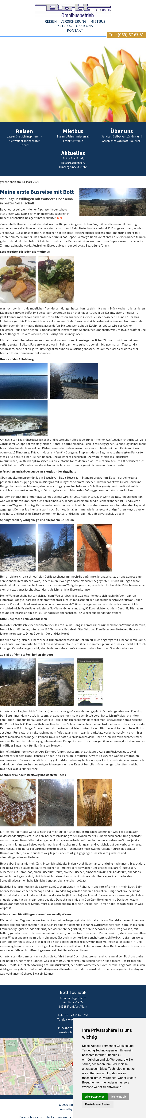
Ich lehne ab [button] (118, 1096)
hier (59, 209)
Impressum (62, 1108)
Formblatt (45, 1108)
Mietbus (68, 21)
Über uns (106, 21)
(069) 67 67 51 (131, 35)
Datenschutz (27, 1108)
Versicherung (44, 21)
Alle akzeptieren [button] (95, 1096)
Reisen (21, 21)
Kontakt (127, 21)
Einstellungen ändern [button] (97, 1104)
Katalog (86, 21)
